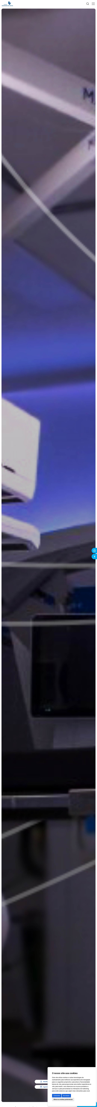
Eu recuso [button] (66, 1095)
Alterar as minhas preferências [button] (63, 1099)
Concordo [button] (57, 1095)
